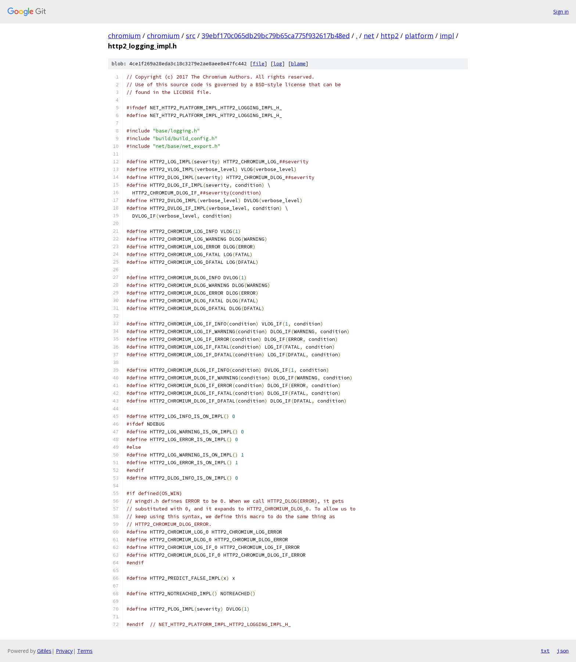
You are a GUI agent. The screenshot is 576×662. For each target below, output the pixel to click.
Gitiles (44, 650)
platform (419, 35)
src (190, 35)
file (258, 64)
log (277, 64)
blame (298, 64)
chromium (124, 35)
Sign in (561, 11)
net (369, 35)
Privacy (64, 650)
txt (545, 650)
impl (447, 35)
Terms (85, 650)
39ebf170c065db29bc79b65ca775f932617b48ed (276, 35)
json (563, 650)
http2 (390, 35)
